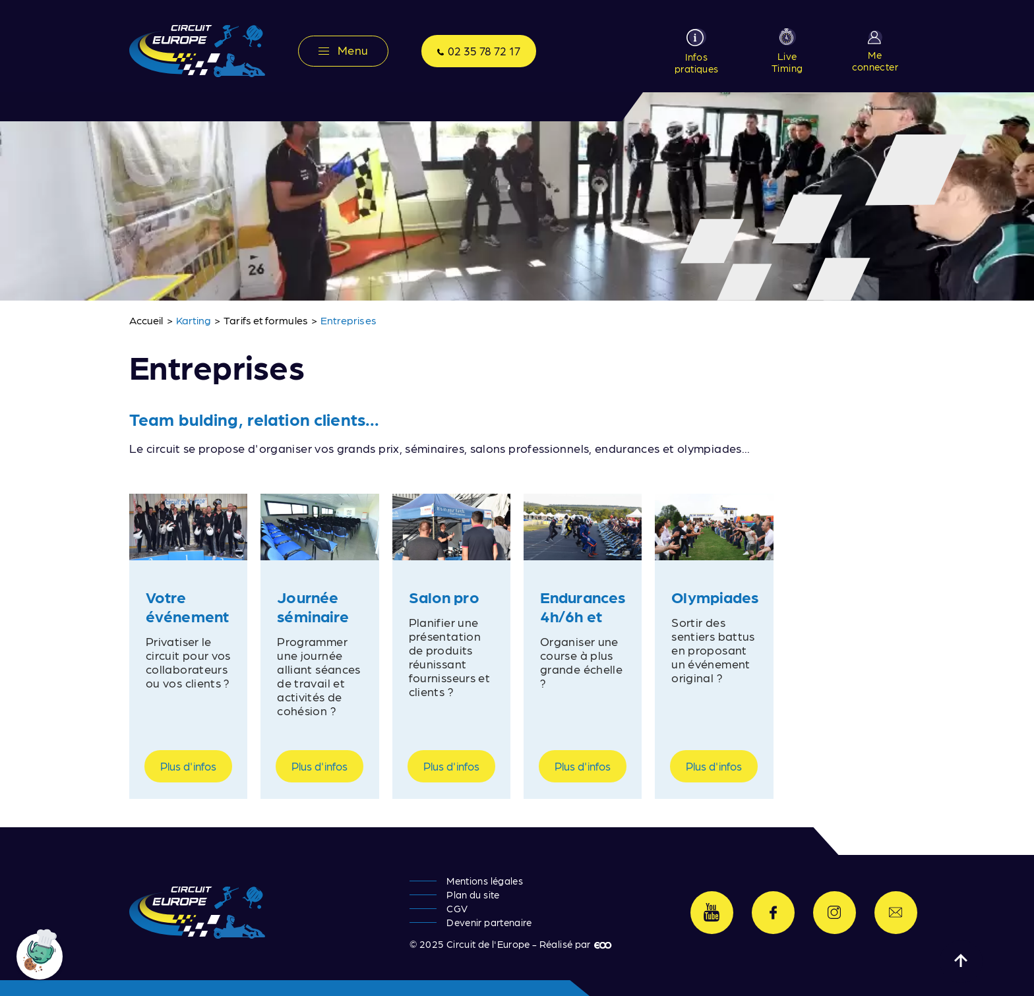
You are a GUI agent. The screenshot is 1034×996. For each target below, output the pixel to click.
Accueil (146, 320)
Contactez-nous (895, 912)
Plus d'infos (188, 766)
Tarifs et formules (265, 320)
